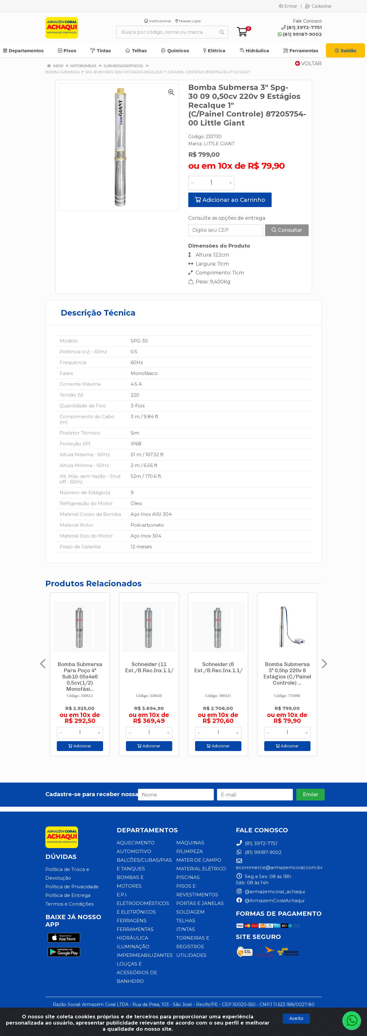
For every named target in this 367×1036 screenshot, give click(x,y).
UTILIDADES (191, 955)
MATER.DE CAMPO (198, 860)
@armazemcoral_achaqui (270, 891)
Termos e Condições (69, 904)
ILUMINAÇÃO (133, 946)
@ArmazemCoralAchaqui (270, 900)
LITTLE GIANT (219, 143)
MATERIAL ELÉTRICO (201, 869)
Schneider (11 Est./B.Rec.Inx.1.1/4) (151, 667)
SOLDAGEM (190, 912)
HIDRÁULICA (132, 938)
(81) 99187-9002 (300, 34)
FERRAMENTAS (135, 929)
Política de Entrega (67, 895)
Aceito (296, 1018)
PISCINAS (187, 877)
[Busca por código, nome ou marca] (166, 32)
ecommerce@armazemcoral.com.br (279, 864)
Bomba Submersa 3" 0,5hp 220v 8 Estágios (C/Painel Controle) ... (287, 673)
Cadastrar (318, 6)
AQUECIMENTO (136, 843)
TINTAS (185, 929)
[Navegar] (42, 664)
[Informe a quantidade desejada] (211, 183)
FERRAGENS (131, 920)
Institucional (157, 21)
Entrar (288, 6)
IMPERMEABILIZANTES (145, 955)
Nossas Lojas (188, 21)
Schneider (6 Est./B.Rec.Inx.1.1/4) (221, 667)
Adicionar (79, 746)
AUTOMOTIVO (134, 851)
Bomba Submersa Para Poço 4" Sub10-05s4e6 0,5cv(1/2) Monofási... (79, 676)
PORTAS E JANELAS (199, 903)
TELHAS (185, 920)
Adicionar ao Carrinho (230, 200)
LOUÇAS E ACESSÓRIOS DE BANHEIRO (136, 972)
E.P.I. (122, 895)
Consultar (287, 230)
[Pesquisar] (221, 32)
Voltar (308, 63)
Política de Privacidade (71, 887)
